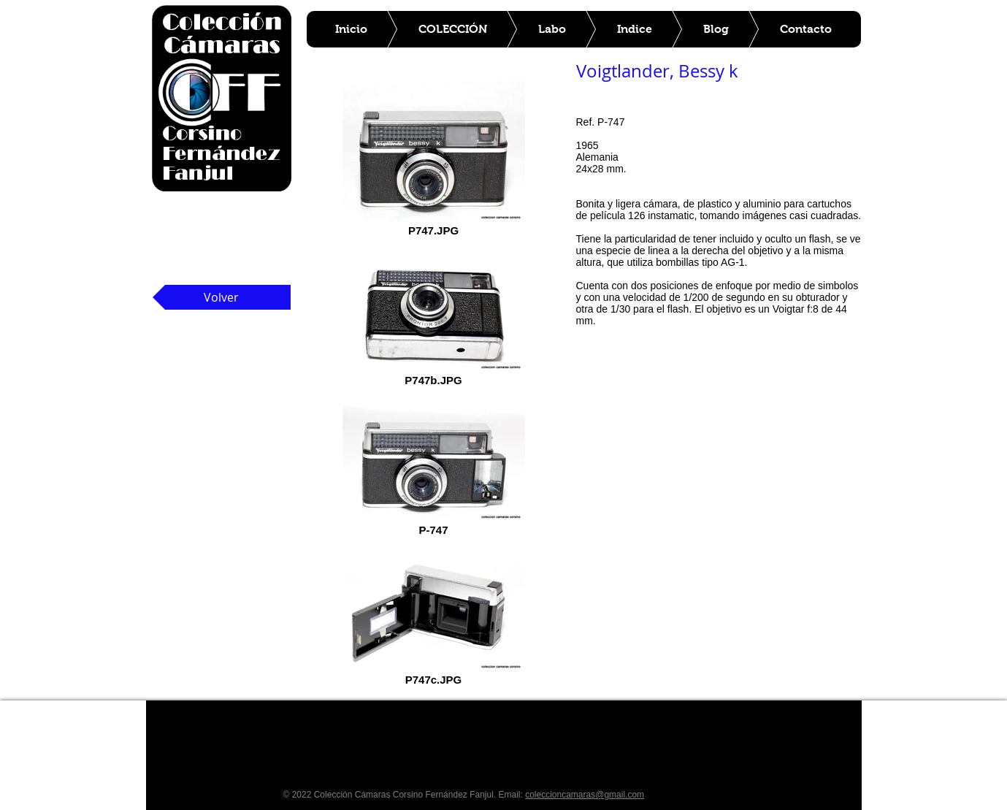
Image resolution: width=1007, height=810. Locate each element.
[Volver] (222, 297)
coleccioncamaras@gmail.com (584, 795)
